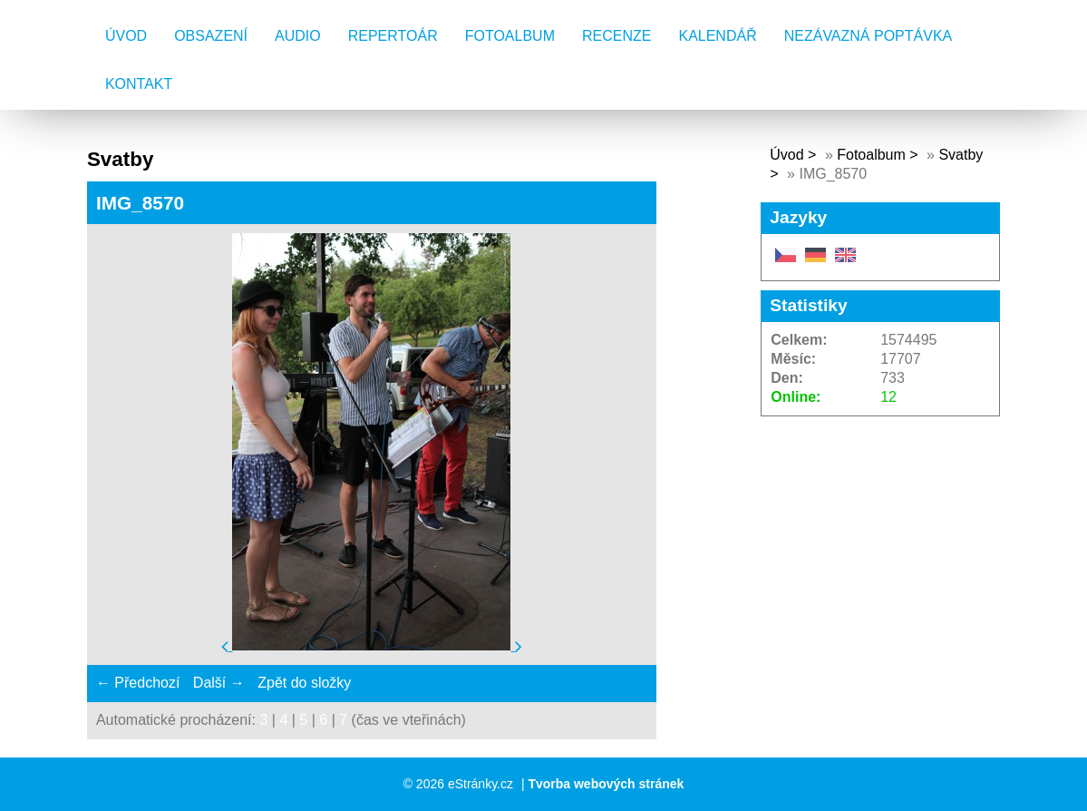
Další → (219, 682)
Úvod (126, 36)
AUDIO (298, 36)
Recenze (616, 36)
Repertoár (393, 36)
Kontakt (138, 84)
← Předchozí (138, 682)
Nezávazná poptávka (868, 36)
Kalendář (717, 36)
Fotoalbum (510, 36)
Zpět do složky (304, 682)
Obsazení (210, 36)
